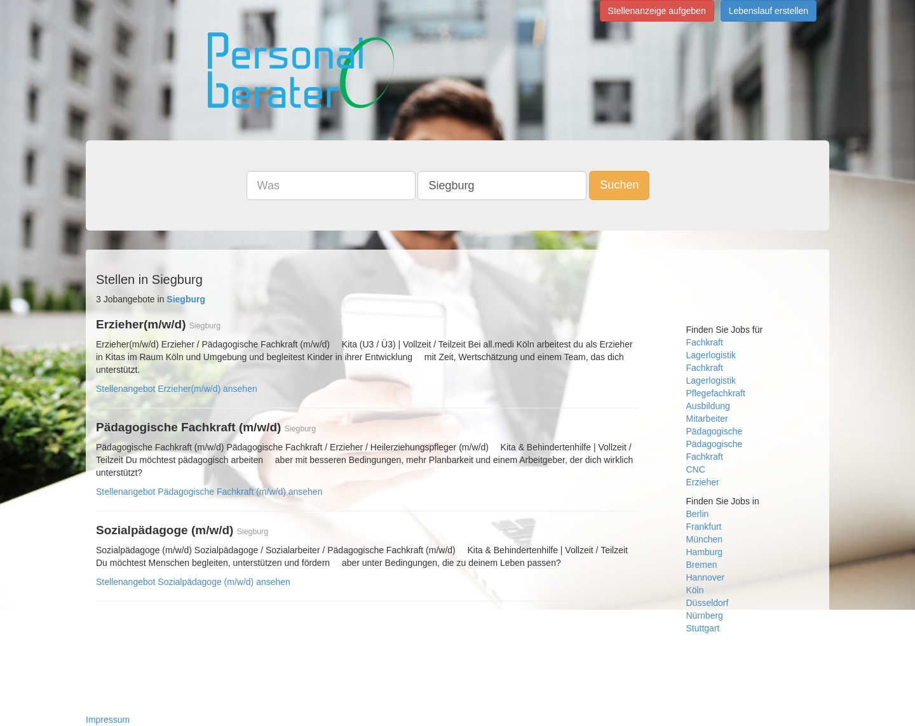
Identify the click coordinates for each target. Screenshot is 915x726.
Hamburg (704, 552)
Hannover (705, 577)
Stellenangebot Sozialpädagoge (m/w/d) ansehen (193, 582)
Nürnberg (704, 615)
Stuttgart (703, 628)
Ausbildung (708, 406)
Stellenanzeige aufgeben (657, 11)
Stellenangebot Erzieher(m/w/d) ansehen (176, 389)
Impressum (108, 720)
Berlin (697, 514)
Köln (695, 590)
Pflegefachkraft (715, 393)
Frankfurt (704, 526)
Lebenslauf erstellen (768, 11)
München (704, 539)
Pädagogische (714, 431)
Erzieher (702, 482)
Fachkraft (704, 342)
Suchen (619, 184)
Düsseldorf (707, 603)
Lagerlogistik (711, 355)
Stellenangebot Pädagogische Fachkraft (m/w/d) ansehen (209, 492)
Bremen (701, 565)
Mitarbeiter (707, 418)
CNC (695, 469)
